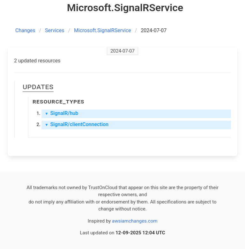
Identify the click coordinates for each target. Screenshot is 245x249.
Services (54, 30)
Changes (25, 30)
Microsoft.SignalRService (102, 30)
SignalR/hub (61, 113)
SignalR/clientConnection (76, 124)
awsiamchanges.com (134, 221)
